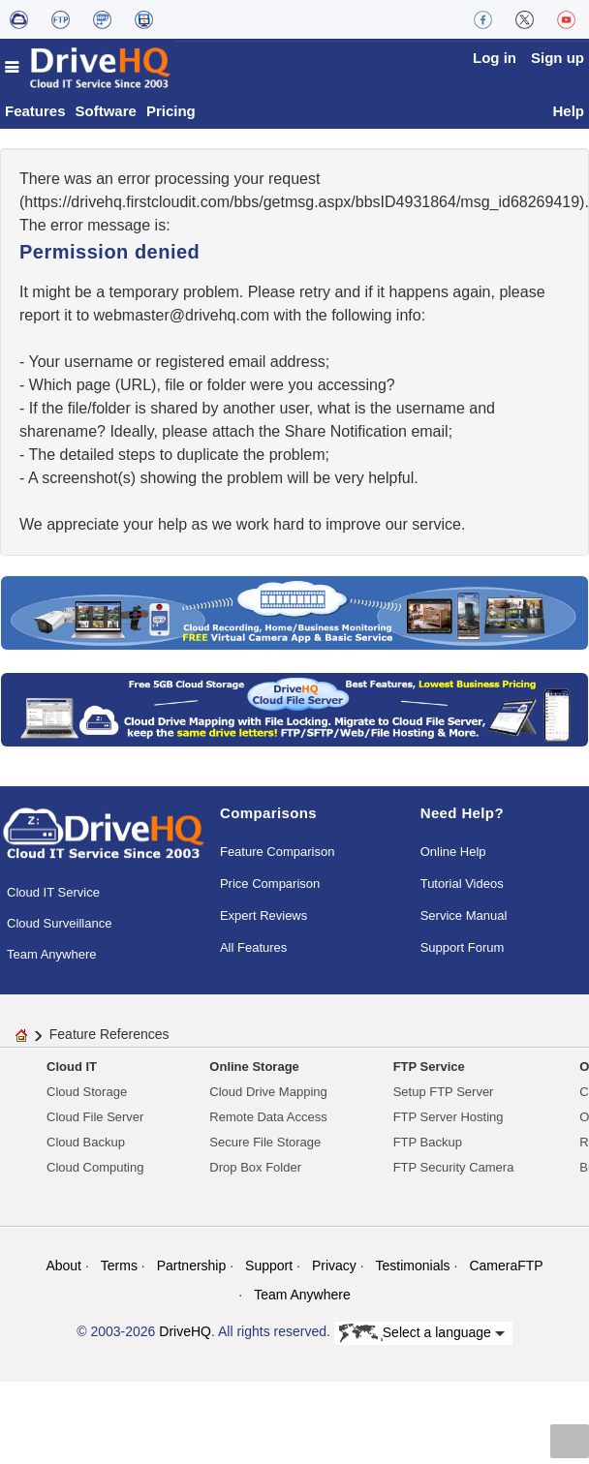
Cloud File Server (94, 1117)
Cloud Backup (85, 1142)
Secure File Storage (265, 1142)
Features (35, 111)
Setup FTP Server (443, 1091)
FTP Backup (427, 1142)
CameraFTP (505, 1265)
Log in (494, 57)
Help (568, 111)
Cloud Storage (86, 1091)
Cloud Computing (94, 1167)
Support (269, 1265)
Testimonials (413, 1265)
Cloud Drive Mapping (267, 1091)
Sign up (557, 57)
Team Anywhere (52, 954)
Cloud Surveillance (59, 923)
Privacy (334, 1265)
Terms (119, 1265)
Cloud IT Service (53, 892)
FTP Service (429, 1066)
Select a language (422, 1333)
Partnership (192, 1265)
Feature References (109, 1034)
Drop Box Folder (255, 1167)
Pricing (171, 111)
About (63, 1265)
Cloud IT (71, 1066)
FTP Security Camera (453, 1167)
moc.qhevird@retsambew (181, 315)
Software (106, 111)
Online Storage (253, 1066)
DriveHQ (185, 1331)
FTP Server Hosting (448, 1117)
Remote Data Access (267, 1117)
